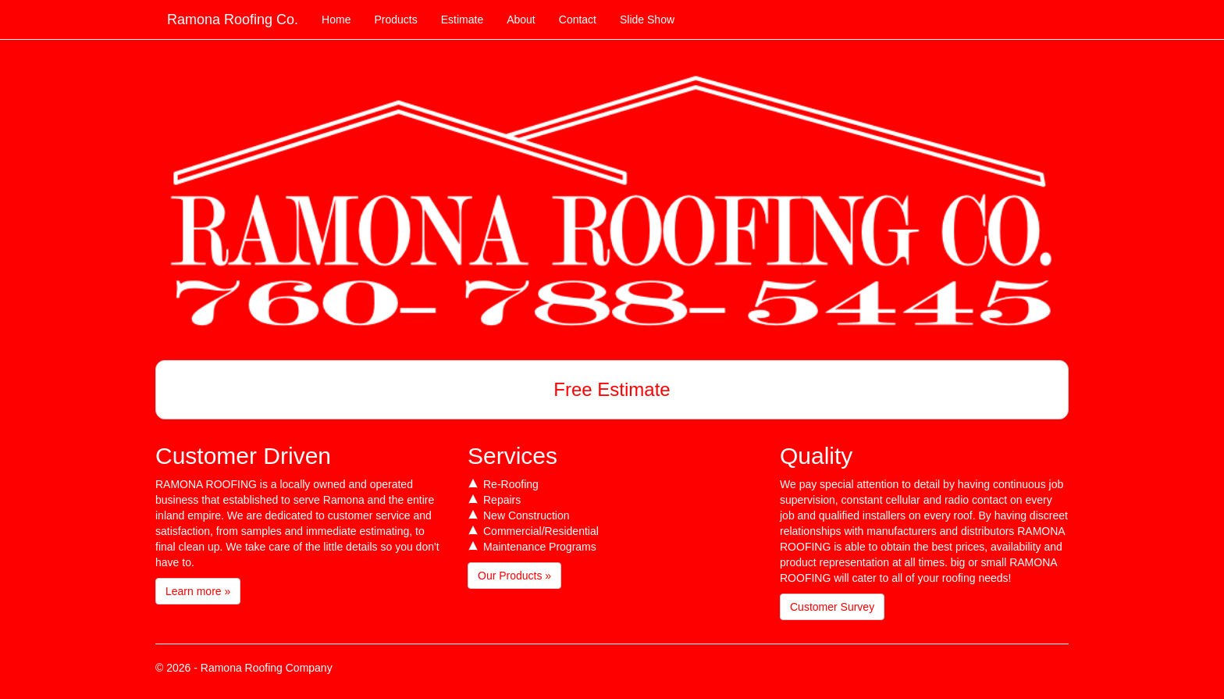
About (521, 19)
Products (395, 19)
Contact (577, 19)
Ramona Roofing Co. (232, 19)
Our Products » (514, 575)
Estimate (462, 19)
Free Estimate (611, 389)
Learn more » (197, 591)
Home (336, 19)
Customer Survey (832, 607)
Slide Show (647, 19)
